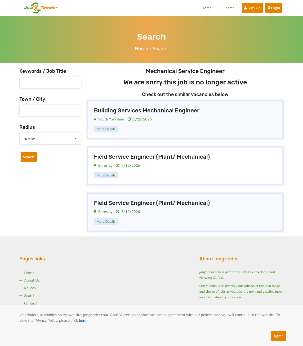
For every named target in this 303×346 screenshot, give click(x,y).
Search (229, 7)
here (82, 320)
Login (274, 7)
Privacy (30, 288)
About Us (32, 280)
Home (206, 7)
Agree (279, 335)
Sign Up (252, 7)
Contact (30, 303)
